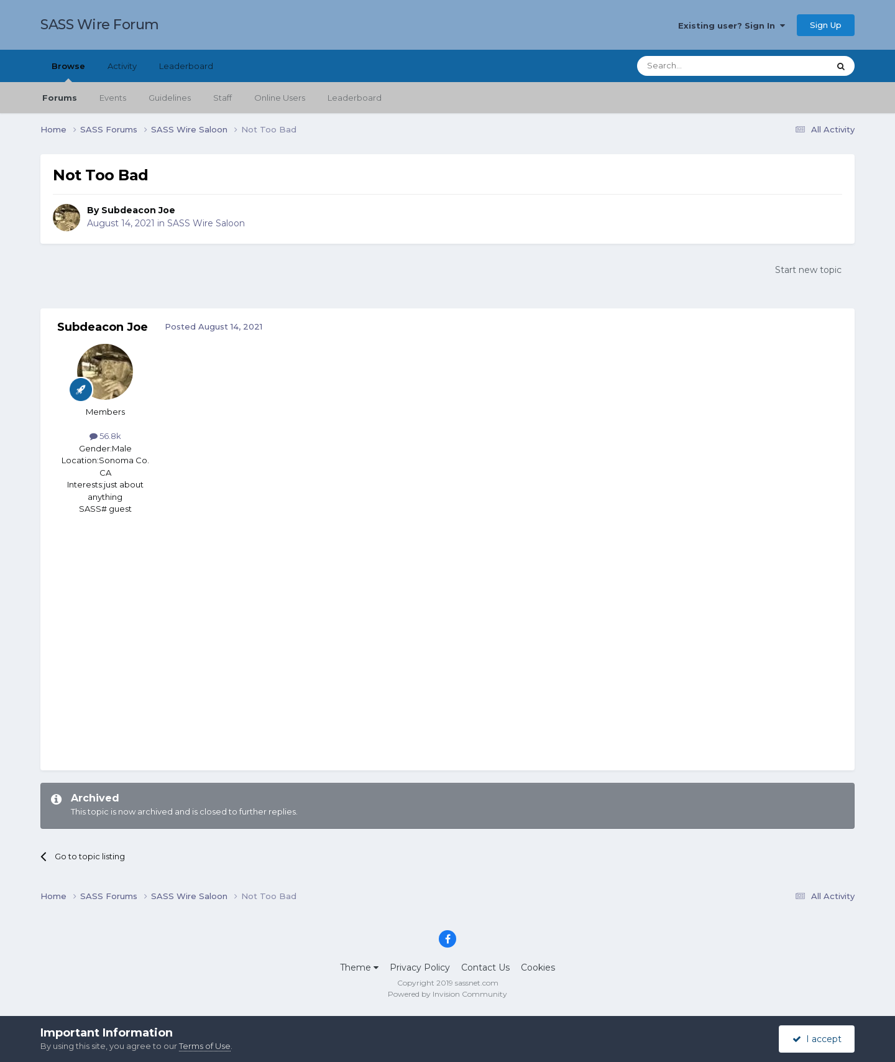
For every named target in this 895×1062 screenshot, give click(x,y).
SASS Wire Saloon (206, 223)
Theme (359, 967)
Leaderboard (355, 98)
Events (112, 98)
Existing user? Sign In (731, 25)
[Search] (702, 66)
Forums (59, 98)
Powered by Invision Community (447, 994)
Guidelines (170, 98)
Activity (122, 66)
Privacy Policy (420, 967)
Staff (222, 98)
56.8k (105, 436)
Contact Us (485, 967)
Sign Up (826, 25)
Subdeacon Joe (138, 210)
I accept (817, 1039)
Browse (68, 71)
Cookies (538, 967)
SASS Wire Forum (99, 24)
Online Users (279, 98)
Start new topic (808, 269)
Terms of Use (205, 1046)
